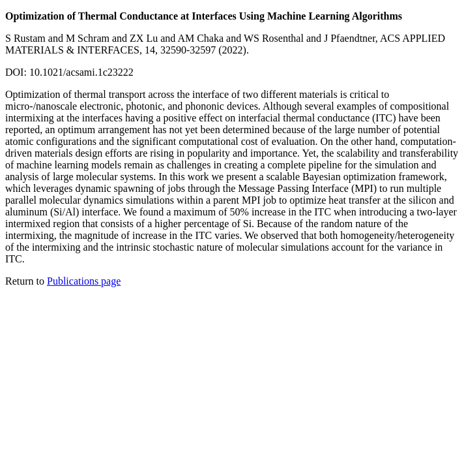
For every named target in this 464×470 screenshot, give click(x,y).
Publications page (84, 281)
